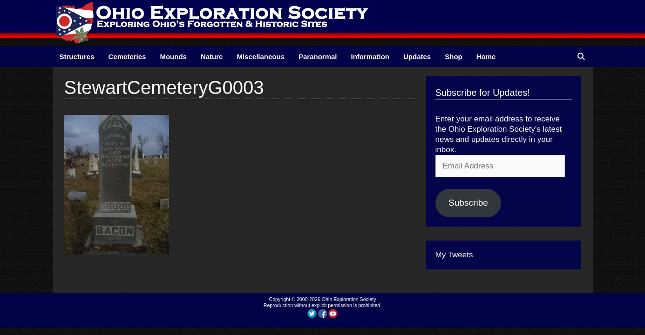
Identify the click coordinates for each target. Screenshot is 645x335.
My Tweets (454, 254)
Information (370, 56)
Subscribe (468, 203)
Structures (77, 56)
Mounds (173, 56)
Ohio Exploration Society (349, 299)
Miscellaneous (261, 56)
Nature (212, 56)
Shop (453, 56)
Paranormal (318, 56)
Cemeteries (127, 56)
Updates (417, 56)
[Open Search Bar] (581, 56)
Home (486, 56)
